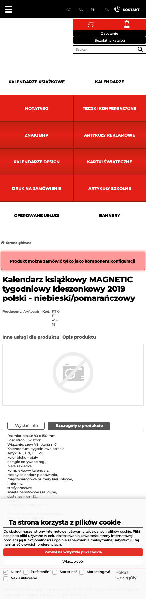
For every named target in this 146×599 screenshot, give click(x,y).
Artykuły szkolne (109, 188)
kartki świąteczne (109, 161)
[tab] (79, 426)
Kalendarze (109, 81)
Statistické (68, 572)
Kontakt (131, 10)
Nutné (16, 572)
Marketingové (98, 572)
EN (106, 10)
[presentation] (78, 425)
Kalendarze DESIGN (36, 161)
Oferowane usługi (36, 215)
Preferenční (40, 572)
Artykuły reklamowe (109, 135)
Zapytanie (109, 33)
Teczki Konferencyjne (109, 108)
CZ (68, 10)
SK (81, 10)
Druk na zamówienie (36, 188)
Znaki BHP (36, 135)
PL (93, 10)
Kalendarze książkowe (36, 81)
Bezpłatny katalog (109, 40)
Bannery (109, 215)
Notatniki (36, 108)
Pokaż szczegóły (125, 575)
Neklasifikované (24, 578)
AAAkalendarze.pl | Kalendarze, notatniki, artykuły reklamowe (13, 34)
